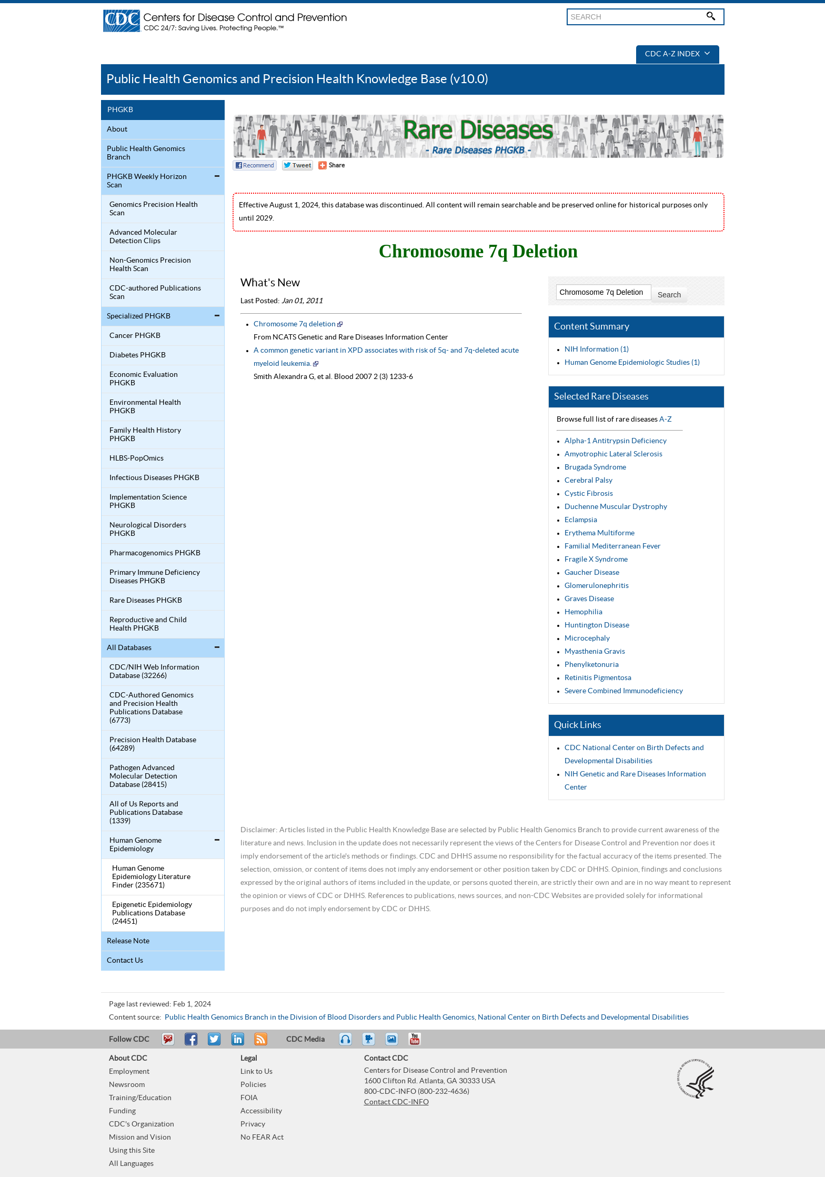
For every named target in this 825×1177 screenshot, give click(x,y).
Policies (253, 1085)
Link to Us (256, 1071)
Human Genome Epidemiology (135, 845)
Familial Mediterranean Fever (613, 546)
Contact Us (125, 960)
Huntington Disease (597, 625)
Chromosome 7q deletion (295, 324)
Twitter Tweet (297, 165)
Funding (122, 1111)
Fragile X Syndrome (596, 559)
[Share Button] (331, 165)
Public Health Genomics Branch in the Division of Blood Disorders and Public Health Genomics (320, 1017)
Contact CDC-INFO (396, 1102)
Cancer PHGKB (134, 336)
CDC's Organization (141, 1124)
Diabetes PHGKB (137, 355)
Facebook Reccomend (255, 165)
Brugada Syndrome (595, 467)
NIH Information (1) (597, 349)
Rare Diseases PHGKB (145, 600)
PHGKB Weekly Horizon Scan (147, 181)
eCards (394, 1043)
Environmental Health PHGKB (145, 407)
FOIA (249, 1098)
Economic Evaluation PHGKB (143, 379)
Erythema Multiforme (600, 533)
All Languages (131, 1164)
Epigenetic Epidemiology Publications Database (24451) (152, 913)
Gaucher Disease (592, 572)
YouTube (420, 1043)
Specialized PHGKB (138, 316)
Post (236, 1043)
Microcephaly (587, 638)
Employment (129, 1071)
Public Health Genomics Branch (146, 153)
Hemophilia (583, 612)
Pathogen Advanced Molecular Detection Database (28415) (143, 776)
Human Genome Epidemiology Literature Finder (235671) (151, 877)
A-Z (665, 419)
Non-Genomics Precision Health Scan (150, 265)
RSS (259, 1043)
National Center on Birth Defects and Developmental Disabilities (583, 1017)
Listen (346, 1043)
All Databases (129, 648)
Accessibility (261, 1111)
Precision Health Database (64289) (152, 744)
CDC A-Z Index (677, 54)
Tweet (215, 1043)
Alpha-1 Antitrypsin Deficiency (616, 441)
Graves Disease (589, 599)
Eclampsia (581, 520)
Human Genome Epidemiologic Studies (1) (632, 362)
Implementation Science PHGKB (148, 502)
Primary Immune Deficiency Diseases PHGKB (154, 577)
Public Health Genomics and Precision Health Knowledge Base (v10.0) (297, 79)
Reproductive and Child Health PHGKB (148, 624)
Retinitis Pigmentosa (598, 678)
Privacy (252, 1124)
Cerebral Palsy (588, 480)
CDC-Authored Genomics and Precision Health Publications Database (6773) (151, 708)
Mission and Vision (140, 1137)
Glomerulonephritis (597, 586)
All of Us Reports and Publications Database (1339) (146, 813)
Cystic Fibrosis (589, 493)
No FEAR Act (262, 1137)
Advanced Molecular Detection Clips (143, 237)
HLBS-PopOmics (136, 458)
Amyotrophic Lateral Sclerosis (613, 454)
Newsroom (127, 1085)
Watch (369, 1043)
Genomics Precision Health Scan (153, 209)
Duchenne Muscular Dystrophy (616, 507)
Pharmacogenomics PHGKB (154, 553)
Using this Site (132, 1150)
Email (168, 1043)
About (117, 129)
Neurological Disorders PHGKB (147, 529)
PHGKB (120, 110)
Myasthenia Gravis (595, 651)
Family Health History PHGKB (145, 435)
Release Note (128, 941)
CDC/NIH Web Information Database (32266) (154, 672)
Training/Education (140, 1098)
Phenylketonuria (592, 665)
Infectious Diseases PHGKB (154, 478)
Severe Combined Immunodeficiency (624, 691)
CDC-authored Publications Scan (155, 293)
